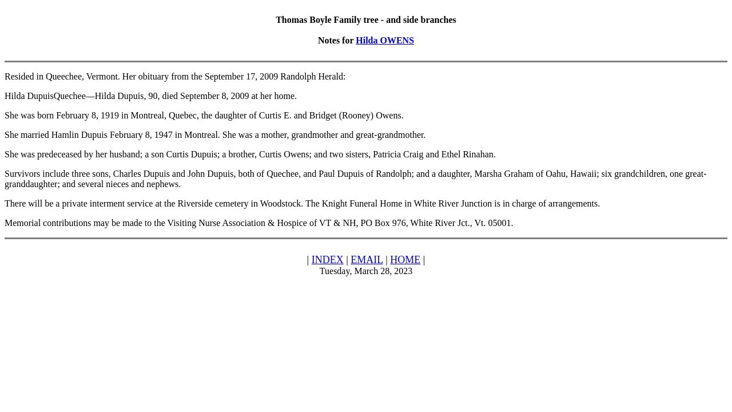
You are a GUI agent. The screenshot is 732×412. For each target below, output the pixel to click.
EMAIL (367, 260)
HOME (405, 260)
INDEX (328, 260)
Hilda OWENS (385, 40)
